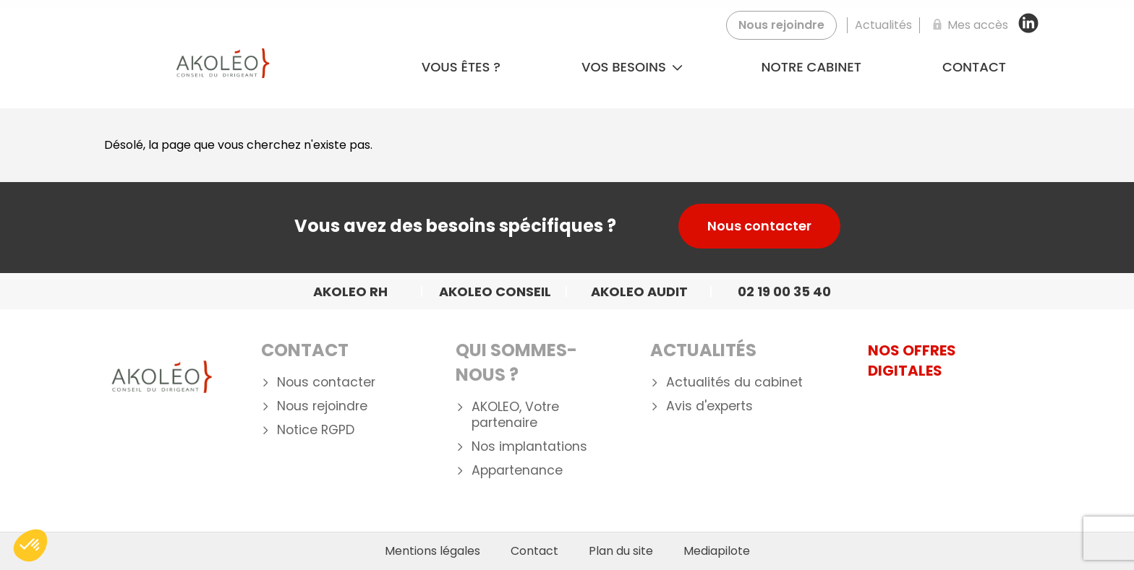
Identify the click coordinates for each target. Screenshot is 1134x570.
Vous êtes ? (461, 67)
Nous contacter (759, 226)
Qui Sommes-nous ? (516, 362)
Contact (974, 67)
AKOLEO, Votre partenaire (515, 415)
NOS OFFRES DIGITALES (912, 360)
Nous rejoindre (322, 406)
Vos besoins (632, 67)
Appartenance (517, 470)
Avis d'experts (709, 406)
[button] (30, 545)
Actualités (703, 350)
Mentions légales (432, 551)
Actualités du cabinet (734, 382)
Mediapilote (716, 551)
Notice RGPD (315, 430)
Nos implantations (529, 447)
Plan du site (621, 551)
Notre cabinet (811, 67)
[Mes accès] (967, 25)
